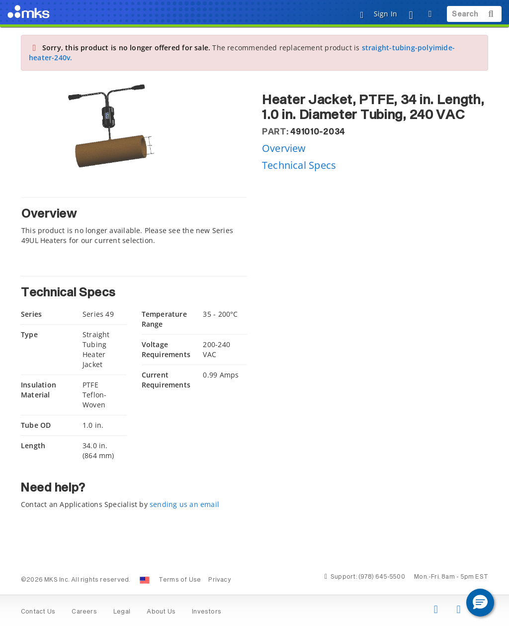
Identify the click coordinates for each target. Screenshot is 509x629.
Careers (84, 612)
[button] (480, 603)
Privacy (219, 580)
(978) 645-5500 (381, 577)
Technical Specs (299, 165)
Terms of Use (180, 580)
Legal (121, 612)
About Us (161, 612)
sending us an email (184, 504)
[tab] (134, 223)
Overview (284, 148)
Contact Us (38, 612)
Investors (206, 612)
